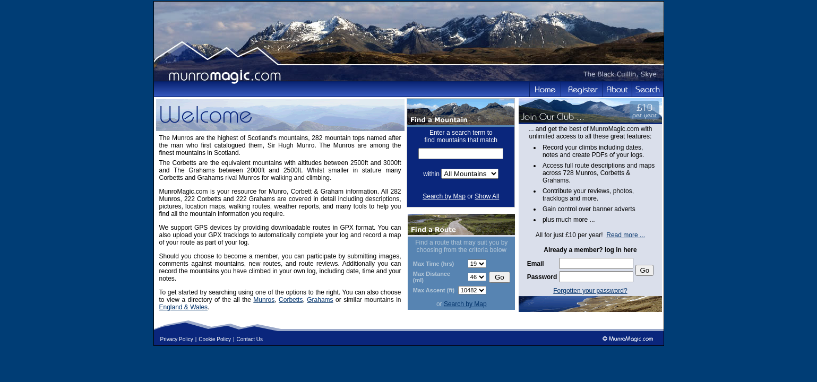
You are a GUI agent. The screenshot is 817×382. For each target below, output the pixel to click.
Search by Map (444, 196)
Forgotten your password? (590, 290)
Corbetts (291, 299)
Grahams (320, 299)
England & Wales (183, 307)
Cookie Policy (215, 339)
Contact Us (250, 339)
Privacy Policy (176, 339)
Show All (487, 196)
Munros (263, 299)
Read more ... (625, 235)
